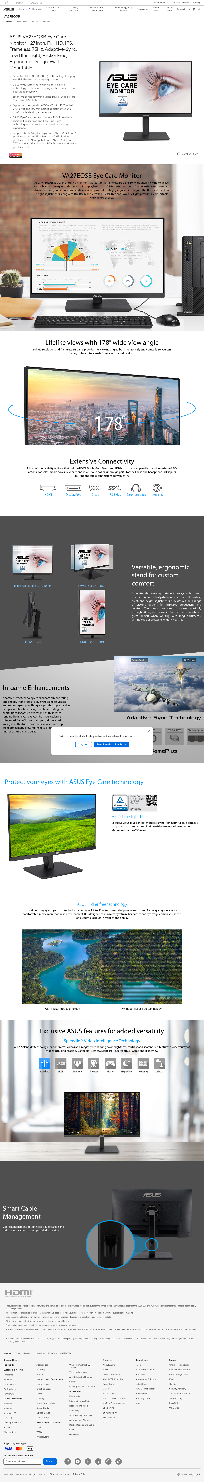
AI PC (139, 1365)
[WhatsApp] (108, 1461)
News (105, 1369)
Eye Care (52, 1353)
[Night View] (126, 1063)
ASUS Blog (141, 1384)
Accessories (42, 1365)
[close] (149, 731)
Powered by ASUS (162, 2)
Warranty (40, 1369)
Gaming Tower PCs (12, 1422)
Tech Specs (22, 22)
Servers (72, 1382)
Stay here (83, 744)
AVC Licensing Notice (146, 1389)
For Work (8, 1379)
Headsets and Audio (78, 1406)
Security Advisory (177, 1389)
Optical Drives (43, 1413)
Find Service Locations (180, 1369)
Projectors (8, 1408)
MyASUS (173, 1403)
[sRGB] (60, 1063)
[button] (196, 2)
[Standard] (44, 1063)
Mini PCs (8, 1427)
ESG (105, 1422)
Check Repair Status (179, 1365)
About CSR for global (113, 1379)
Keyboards (74, 1396)
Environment (109, 1417)
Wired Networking (78, 1372)
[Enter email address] (23, 1461)
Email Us (173, 1379)
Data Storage (42, 1417)
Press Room (108, 1384)
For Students (10, 1389)
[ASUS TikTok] (118, 1461)
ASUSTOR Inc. (110, 1393)
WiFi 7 (39, 1427)
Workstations (10, 1432)
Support (46, 22)
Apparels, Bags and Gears (81, 1415)
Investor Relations (111, 1374)
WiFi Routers (42, 1437)
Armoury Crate (143, 1398)
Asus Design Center (145, 1369)
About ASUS (109, 1365)
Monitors (8, 1403)
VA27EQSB (12, 17)
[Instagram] (67, 1461)
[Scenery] (77, 1063)
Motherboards (43, 1384)
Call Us (172, 1384)
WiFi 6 (39, 1432)
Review (35, 22)
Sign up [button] (50, 1461)
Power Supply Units (45, 1403)
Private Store (169, 9)
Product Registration (179, 1374)
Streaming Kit (75, 1410)
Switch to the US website (111, 744)
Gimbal (72, 1429)
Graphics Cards (43, 1389)
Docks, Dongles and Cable (81, 1425)
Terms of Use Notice (59, 1474)
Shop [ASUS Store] (21, 9)
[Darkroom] (159, 1063)
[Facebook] (88, 1461)
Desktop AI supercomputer (82, 1386)
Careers (106, 1389)
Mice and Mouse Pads (79, 1401)
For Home (8, 1375)
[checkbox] (188, 154)
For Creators (10, 1384)
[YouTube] (78, 1461)
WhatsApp (174, 1408)
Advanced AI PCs (144, 1393)
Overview (8, 22)
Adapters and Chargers (80, 1420)
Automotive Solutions (146, 1379)
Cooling (40, 1398)
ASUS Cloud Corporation (115, 1398)
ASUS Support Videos (179, 1393)
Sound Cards (42, 1408)
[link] (9, 9)
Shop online (108, 1408)
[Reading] (143, 1063)
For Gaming (9, 1394)
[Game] (110, 1063)
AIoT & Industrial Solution (81, 1377)
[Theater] (93, 1063)
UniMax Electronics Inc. (114, 1403)
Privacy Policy (79, 1474)
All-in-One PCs (10, 1413)
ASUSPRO (141, 1374)
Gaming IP (74, 1434)
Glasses (40, 1374)
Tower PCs (9, 1418)
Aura (138, 1403)
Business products (182, 2)
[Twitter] (98, 1461)
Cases (39, 1394)
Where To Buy (175, 1398)
